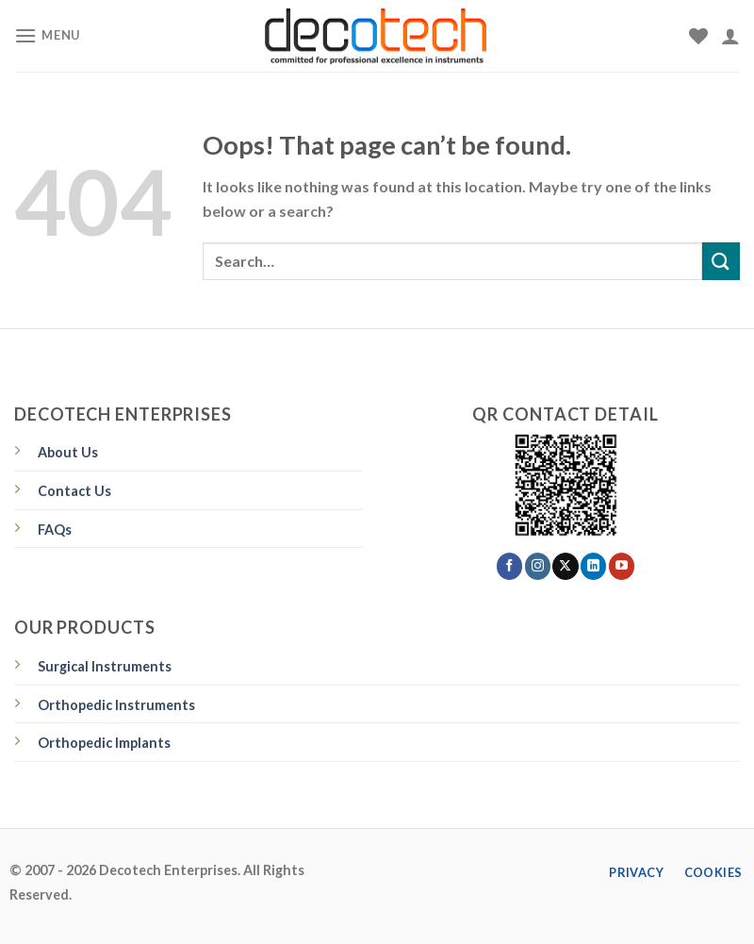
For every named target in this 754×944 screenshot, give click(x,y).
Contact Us (74, 491)
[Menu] (47, 35)
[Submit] (721, 260)
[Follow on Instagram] (537, 566)
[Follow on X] (565, 566)
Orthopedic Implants (104, 743)
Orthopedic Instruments (116, 705)
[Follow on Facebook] (509, 566)
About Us (68, 452)
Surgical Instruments (105, 666)
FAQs (55, 530)
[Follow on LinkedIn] (593, 566)
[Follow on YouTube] (621, 566)
